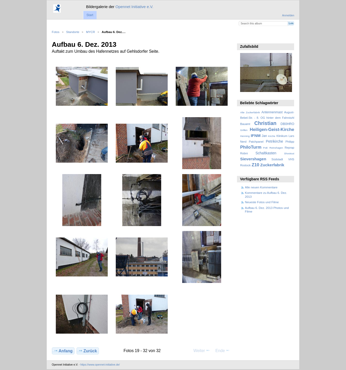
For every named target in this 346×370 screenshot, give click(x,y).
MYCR (90, 32)
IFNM (256, 135)
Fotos (55, 32)
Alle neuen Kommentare (261, 187)
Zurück (87, 350)
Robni (244, 153)
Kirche (271, 136)
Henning (245, 136)
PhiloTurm (250, 147)
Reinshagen (276, 147)
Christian (265, 123)
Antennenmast (271, 112)
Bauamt (245, 123)
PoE (265, 147)
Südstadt (277, 159)
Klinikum (281, 135)
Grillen (243, 130)
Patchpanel (256, 141)
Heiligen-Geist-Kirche (272, 129)
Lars (291, 135)
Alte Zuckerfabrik (250, 112)
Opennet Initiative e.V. (134, 6)
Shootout (289, 153)
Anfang (63, 350)
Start (89, 15)
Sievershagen (253, 159)
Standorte (72, 32)
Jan (264, 136)
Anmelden (288, 15)
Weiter (201, 350)
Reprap (289, 147)
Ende (222, 350)
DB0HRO (287, 124)
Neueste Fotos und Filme (262, 202)
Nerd (243, 141)
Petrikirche (274, 141)
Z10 (255, 164)
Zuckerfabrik (272, 165)
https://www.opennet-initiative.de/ (100, 364)
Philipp (290, 141)
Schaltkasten (265, 153)
